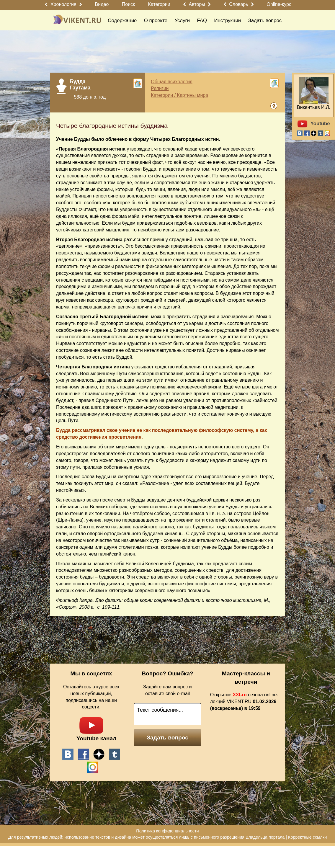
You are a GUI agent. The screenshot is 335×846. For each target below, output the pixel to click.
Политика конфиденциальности (167, 831)
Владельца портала (265, 837)
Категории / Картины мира (179, 95)
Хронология (63, 4)
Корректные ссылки (307, 837)
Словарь (238, 4)
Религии (160, 88)
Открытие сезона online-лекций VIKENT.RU (244, 701)
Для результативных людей (35, 837)
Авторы (197, 4)
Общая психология (171, 81)
